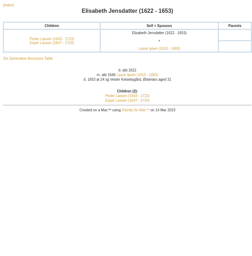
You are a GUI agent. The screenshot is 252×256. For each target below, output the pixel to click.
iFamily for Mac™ (135, 110)
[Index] (8, 5)
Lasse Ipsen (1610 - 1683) (159, 48)
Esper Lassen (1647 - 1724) (52, 43)
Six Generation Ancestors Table (28, 58)
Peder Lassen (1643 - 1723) (52, 39)
